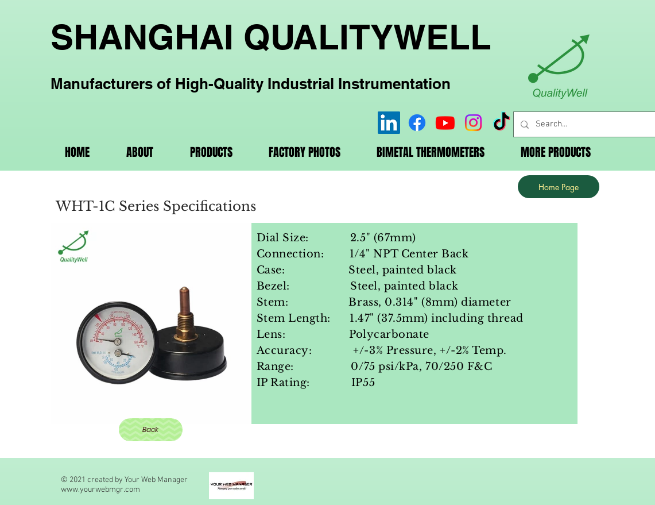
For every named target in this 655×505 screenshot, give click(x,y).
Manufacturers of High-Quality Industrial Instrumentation (251, 83)
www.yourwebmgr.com (100, 490)
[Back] (151, 429)
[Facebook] (417, 122)
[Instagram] (473, 122)
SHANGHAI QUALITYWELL (271, 36)
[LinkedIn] (389, 122)
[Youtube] (445, 122)
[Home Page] (558, 186)
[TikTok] (501, 122)
